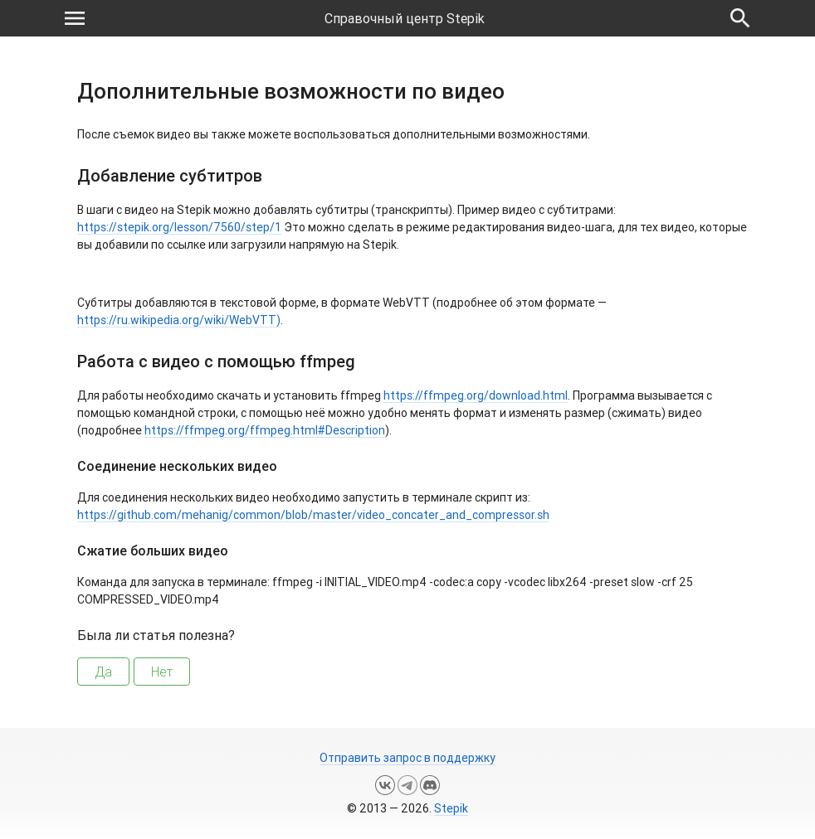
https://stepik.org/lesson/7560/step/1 (179, 227)
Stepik (451, 808)
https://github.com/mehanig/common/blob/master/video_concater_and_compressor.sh (313, 514)
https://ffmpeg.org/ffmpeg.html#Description (264, 430)
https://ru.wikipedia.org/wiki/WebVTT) (179, 320)
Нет (162, 671)
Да (103, 671)
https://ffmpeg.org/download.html (475, 395)
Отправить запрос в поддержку (407, 757)
